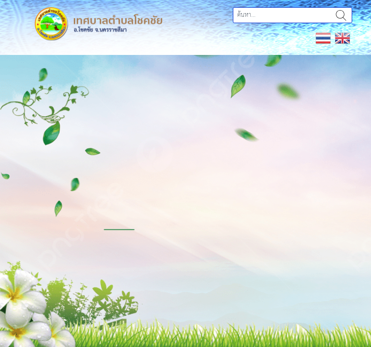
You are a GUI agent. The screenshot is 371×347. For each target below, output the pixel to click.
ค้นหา (341, 15)
